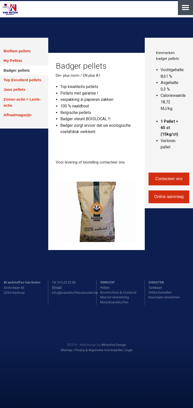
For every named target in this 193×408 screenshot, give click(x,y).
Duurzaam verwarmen (164, 297)
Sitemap (66, 350)
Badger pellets (17, 70)
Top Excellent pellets (22, 80)
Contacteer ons (169, 179)
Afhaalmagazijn (17, 115)
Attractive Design (113, 345)
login (129, 350)
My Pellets (13, 60)
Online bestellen (160, 292)
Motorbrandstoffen (114, 302)
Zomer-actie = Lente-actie (22, 102)
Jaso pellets (14, 89)
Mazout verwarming (114, 297)
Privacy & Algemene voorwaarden (99, 350)
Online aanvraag (168, 196)
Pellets (105, 288)
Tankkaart (155, 288)
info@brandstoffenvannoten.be (75, 293)
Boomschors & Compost (118, 292)
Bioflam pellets (17, 51)
